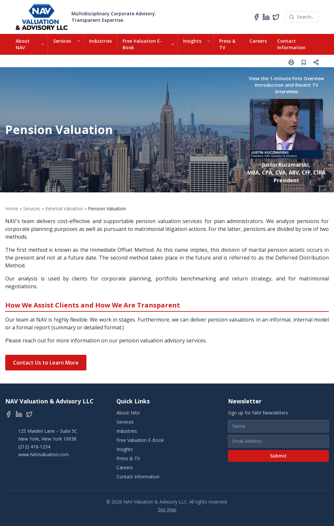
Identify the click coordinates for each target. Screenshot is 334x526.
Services (62, 41)
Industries (100, 41)
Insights (192, 41)
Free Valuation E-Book (142, 44)
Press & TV (227, 44)
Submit (278, 456)
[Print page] (291, 62)
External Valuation (64, 208)
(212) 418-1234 (34, 446)
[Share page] (316, 62)
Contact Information (291, 44)
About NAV (23, 44)
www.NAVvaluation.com (43, 454)
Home (11, 208)
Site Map (167, 509)
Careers (258, 41)
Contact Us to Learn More (46, 362)
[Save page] (304, 62)
